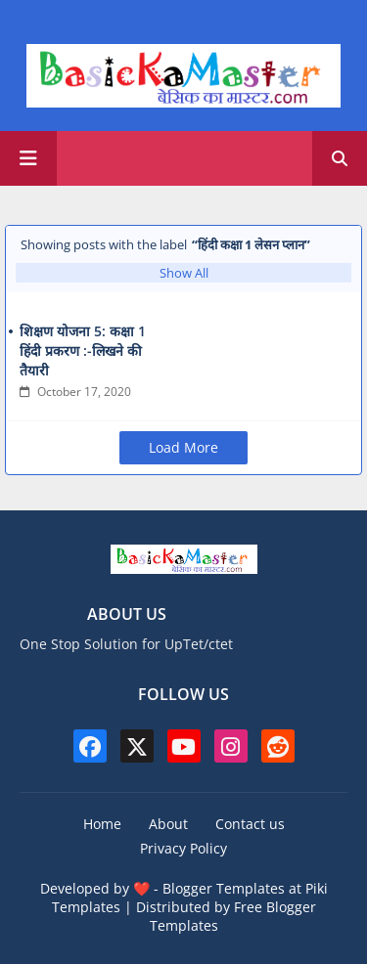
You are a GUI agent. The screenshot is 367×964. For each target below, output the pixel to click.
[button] (339, 158)
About (168, 823)
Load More (183, 447)
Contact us (250, 823)
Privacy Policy (183, 848)
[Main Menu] (28, 158)
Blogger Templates (223, 888)
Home (102, 823)
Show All (184, 273)
